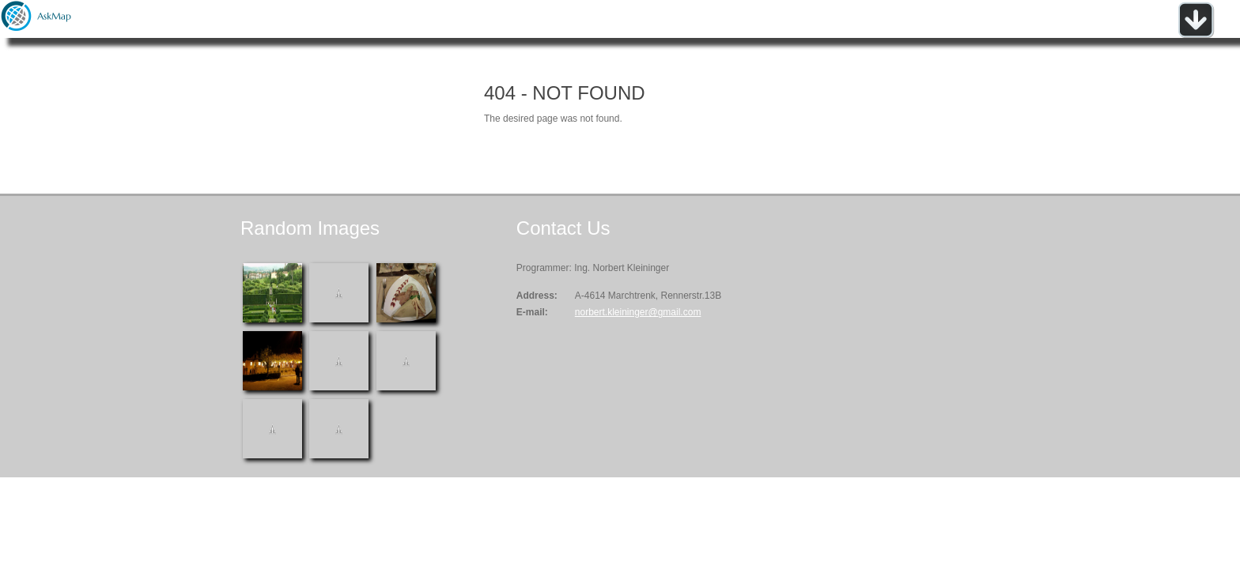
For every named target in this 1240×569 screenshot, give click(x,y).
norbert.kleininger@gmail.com (638, 312)
